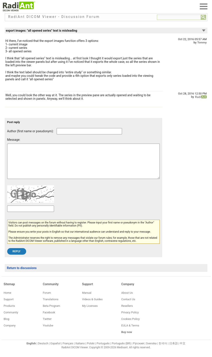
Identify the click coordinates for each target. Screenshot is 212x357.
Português (103, 350)
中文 (182, 350)
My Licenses (90, 312)
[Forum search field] (179, 17)
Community (11, 319)
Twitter (47, 325)
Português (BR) (121, 350)
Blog (6, 325)
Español (55, 350)
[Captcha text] (30, 215)
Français (68, 350)
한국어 (163, 350)
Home (7, 299)
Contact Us (128, 305)
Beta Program (51, 312)
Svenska (151, 350)
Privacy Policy (130, 319)
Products (9, 312)
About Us (127, 299)
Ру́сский (138, 350)
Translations (50, 305)
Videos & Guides (92, 305)
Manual (87, 299)
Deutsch (43, 350)
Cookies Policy (130, 325)
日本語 (173, 350)
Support (9, 305)
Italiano (80, 350)
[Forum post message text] (83, 164)
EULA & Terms (130, 332)
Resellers (127, 312)
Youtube (48, 332)
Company (10, 332)
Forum (47, 299)
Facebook (49, 319)
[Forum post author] (89, 131)
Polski (91, 350)
